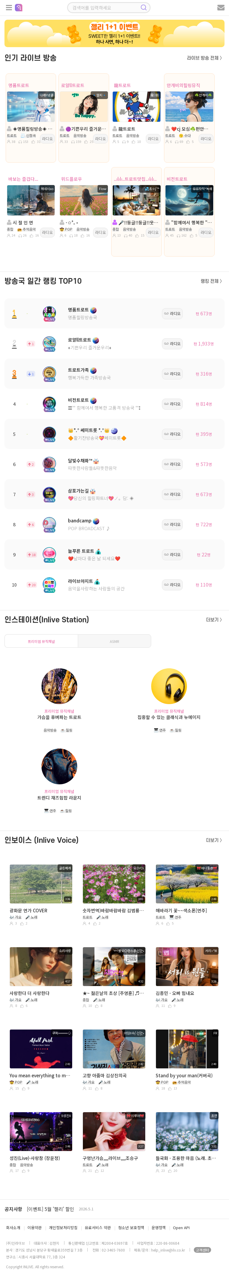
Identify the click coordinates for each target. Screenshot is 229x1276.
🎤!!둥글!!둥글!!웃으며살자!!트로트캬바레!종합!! (136, 222)
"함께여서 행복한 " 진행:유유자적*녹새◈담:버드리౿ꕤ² (188, 222)
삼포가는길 (78, 490)
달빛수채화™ (80, 460)
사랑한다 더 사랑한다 (29, 993)
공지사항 (13, 1208)
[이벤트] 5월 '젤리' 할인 (50, 1208)
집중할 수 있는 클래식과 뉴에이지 (169, 717)
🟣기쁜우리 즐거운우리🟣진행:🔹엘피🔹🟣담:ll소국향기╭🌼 (83, 129)
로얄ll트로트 (72, 85)
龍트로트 (122, 85)
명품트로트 (18, 85)
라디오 (47, 138)
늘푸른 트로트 (81, 551)
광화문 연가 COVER (28, 910)
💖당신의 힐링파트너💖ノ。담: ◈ (101, 498)
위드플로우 (71, 179)
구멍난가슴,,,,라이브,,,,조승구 (110, 1158)
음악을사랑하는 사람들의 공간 (96, 588)
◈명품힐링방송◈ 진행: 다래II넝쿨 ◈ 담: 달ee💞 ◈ (30, 129)
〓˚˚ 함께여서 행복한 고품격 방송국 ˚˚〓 (105, 408)
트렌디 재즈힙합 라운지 (59, 797)
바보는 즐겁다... (23, 179)
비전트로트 (177, 179)
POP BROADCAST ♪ (89, 528)
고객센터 (202, 1249)
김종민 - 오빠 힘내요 (175, 993)
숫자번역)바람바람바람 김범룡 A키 (113, 910)
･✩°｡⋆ (69, 222)
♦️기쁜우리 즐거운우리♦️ (89, 347)
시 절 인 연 (20, 222)
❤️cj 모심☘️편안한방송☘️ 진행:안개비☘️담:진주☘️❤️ (188, 129)
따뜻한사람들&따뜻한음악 (92, 468)
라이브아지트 (80, 581)
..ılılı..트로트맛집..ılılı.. (135, 179)
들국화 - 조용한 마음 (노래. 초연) (186, 1158)
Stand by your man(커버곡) (184, 1075)
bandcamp (80, 520)
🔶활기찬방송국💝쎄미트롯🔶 (97, 438)
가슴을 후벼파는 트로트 (59, 717)
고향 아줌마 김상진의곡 (105, 1075)
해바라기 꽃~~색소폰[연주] (181, 910)
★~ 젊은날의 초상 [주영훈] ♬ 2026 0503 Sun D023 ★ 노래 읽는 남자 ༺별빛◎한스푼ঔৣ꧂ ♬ (113, 993)
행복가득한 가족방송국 (89, 377)
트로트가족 (78, 370)
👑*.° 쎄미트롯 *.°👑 (89, 430)
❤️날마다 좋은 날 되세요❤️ (94, 558)
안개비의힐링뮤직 (183, 85)
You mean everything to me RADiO (40, 1075)
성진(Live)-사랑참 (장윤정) (35, 1158)
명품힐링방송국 (82, 317)
